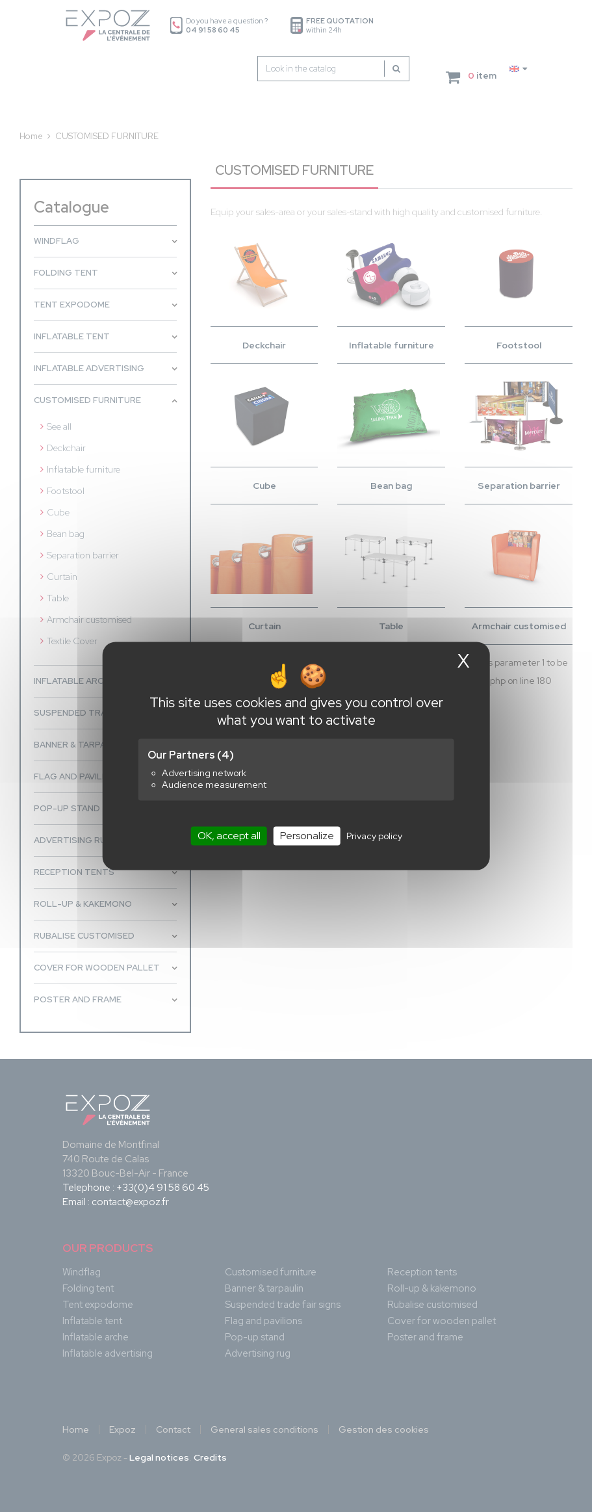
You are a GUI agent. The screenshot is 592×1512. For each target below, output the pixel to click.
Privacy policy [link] (374, 836)
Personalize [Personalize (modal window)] (307, 835)
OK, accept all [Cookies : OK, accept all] (229, 835)
